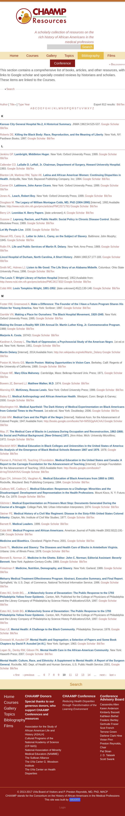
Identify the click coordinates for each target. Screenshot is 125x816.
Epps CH (5, 478)
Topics (69, 55)
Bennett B (5, 557)
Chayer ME (6, 373)
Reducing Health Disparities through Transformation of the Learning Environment (79, 705)
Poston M (5, 362)
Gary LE (5, 629)
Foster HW (6, 304)
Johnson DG (19, 478)
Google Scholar (110, 124)
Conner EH (6, 185)
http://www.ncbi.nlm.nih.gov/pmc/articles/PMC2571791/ (38, 206)
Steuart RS (6, 236)
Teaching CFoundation (41, 460)
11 (70, 675)
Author (4, 104)
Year (27, 104)
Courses (32, 55)
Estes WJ (5, 593)
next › (103, 675)
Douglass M (7, 202)
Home (14, 55)
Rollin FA (5, 246)
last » (113, 675)
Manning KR (7, 390)
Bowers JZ (6, 383)
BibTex (121, 104)
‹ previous (28, 675)
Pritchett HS (19, 460)
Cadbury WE (7, 488)
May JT (4, 431)
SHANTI (75, 799)
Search (10, 89)
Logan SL (5, 650)
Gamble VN (7, 314)
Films (111, 55)
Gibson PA (32, 650)
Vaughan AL (35, 478)
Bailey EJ (5, 396)
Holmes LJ (19, 267)
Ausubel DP (21, 639)
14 (89, 675)
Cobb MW (5, 288)
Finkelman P (7, 568)
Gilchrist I (5, 503)
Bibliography (91, 55)
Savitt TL (5, 547)
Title (12, 104)
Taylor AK (36, 175)
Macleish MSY (8, 446)
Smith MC (5, 267)
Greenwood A (21, 304)
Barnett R (5, 524)
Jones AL (5, 196)
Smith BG (17, 593)
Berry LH (5, 212)
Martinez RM (22, 175)
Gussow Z (6, 219)
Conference (62, 63)
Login (62, 807)
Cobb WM (6, 417)
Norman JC (19, 557)
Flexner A (5, 460)
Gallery (51, 55)
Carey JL (19, 236)
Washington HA (9, 406)
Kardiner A (6, 341)
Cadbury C (22, 488)
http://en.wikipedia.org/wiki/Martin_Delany (78, 352)
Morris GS (18, 362)
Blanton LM (6, 175)
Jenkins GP (6, 154)
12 (76, 675)
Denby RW (19, 650)
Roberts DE (7, 134)
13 (82, 675)
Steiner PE (6, 513)
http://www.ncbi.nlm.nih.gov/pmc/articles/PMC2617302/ (31, 281)
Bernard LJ (20, 383)
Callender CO (8, 164)
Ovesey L (19, 341)
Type (21, 104)
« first (16, 675)
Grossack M (7, 639)
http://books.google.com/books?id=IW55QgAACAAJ (74, 421)
